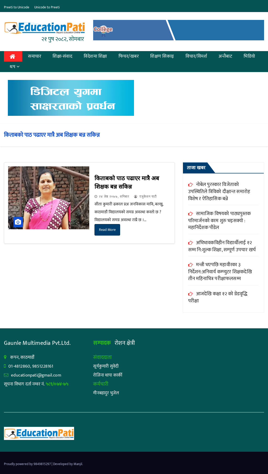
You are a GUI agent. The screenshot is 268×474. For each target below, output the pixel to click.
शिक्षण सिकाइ (162, 56)
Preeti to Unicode (16, 7)
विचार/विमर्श (196, 56)
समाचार (34, 56)
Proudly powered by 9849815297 (28, 464)
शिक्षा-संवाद (62, 56)
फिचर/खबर (129, 56)
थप (15, 67)
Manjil (78, 464)
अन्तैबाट (225, 56)
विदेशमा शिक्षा (95, 56)
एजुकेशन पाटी (145, 196)
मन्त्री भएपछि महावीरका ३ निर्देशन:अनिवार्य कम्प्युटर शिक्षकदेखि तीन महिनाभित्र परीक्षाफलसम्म (220, 272)
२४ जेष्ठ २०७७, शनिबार (114, 196)
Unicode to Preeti (47, 7)
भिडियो (249, 56)
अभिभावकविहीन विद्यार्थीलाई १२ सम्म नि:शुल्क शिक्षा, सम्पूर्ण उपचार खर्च (222, 246)
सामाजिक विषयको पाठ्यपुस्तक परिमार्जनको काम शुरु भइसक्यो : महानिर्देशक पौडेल (219, 221)
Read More (107, 230)
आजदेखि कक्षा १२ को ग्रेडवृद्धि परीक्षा (217, 297)
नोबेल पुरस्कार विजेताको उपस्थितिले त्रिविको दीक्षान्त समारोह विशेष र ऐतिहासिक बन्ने (219, 192)
